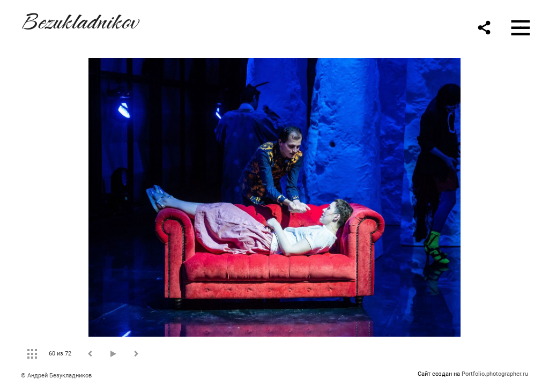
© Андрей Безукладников (56, 375)
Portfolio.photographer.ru (495, 373)
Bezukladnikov (79, 20)
